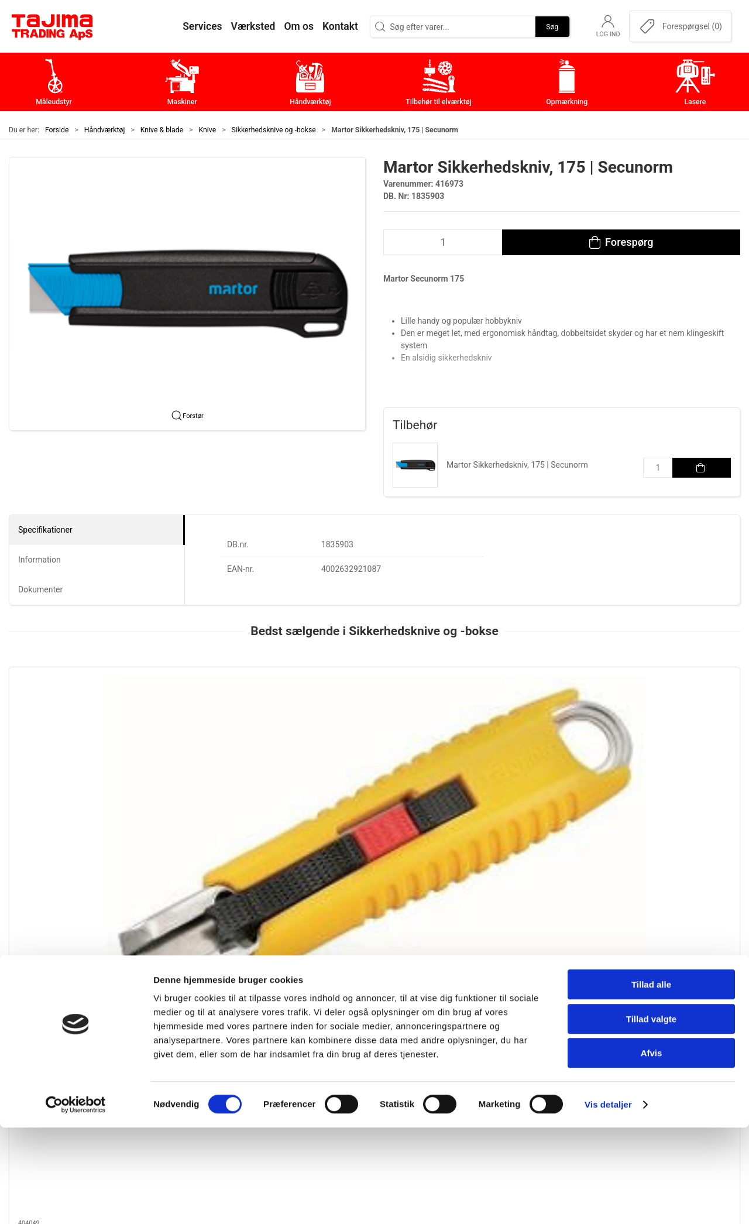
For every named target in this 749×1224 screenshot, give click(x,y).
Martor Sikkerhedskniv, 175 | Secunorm (517, 464)
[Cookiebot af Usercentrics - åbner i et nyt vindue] (76, 1201)
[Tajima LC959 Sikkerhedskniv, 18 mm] (78, 721)
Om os (532, 1007)
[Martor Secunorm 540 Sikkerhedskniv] (374, 721)
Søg (552, 26)
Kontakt (535, 1025)
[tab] (359, 870)
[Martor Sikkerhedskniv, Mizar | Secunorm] (523, 721)
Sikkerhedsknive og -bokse (274, 130)
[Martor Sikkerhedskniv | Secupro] (671, 721)
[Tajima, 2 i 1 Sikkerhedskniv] (226, 721)
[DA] (53, 26)
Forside (57, 130)
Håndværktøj (104, 130)
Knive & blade (161, 130)
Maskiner (294, 1025)
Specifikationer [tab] (45, 529)
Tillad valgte (651, 1115)
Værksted (539, 1044)
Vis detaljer (608, 1201)
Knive (208, 130)
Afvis (651, 1149)
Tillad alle (651, 1081)
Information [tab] (39, 559)
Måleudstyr (298, 1007)
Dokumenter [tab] (40, 589)
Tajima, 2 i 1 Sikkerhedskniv (217, 787)
